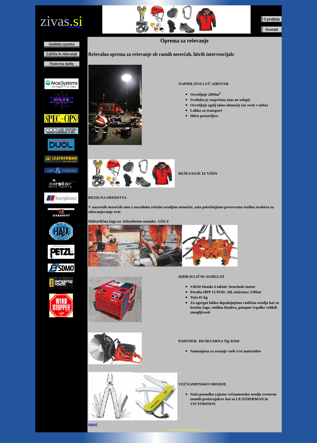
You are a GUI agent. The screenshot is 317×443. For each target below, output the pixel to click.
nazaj (92, 424)
